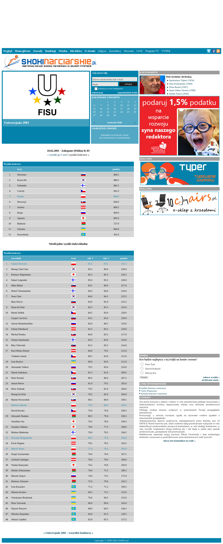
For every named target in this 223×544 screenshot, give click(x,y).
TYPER (166, 51)
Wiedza (63, 51)
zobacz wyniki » (211, 377)
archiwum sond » (211, 380)
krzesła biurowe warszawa (154, 393)
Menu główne (23, 51)
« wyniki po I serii (57, 154)
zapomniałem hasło (128, 92)
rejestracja (97, 92)
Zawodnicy (115, 51)
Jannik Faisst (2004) (179, 93)
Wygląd (7, 51)
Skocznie (129, 51)
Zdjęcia (102, 51)
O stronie (90, 51)
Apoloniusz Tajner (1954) (181, 80)
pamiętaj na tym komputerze (110, 88)
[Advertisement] (111, 23)
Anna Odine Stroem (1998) (182, 90)
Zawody (38, 51)
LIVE (139, 51)
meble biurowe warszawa (153, 388)
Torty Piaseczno (149, 390)
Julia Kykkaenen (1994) (180, 83)
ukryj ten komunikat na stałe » (180, 440)
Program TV (152, 51)
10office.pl (123, 540)
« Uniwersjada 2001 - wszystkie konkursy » (68, 532)
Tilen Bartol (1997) (178, 87)
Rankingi (50, 51)
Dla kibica (76, 51)
